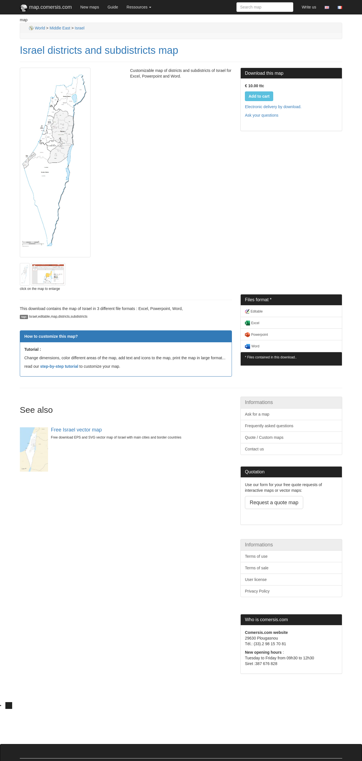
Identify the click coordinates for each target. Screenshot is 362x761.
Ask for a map (257, 414)
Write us (309, 7)
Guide (112, 7)
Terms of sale (256, 568)
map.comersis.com (46, 8)
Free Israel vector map (76, 430)
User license (256, 579)
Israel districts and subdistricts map (99, 50)
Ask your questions (261, 115)
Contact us (254, 449)
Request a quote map (274, 502)
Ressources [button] (139, 7)
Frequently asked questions (269, 426)
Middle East (59, 28)
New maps (89, 7)
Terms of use (256, 556)
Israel (79, 28)
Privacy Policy (257, 591)
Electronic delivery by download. (273, 106)
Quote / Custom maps (264, 437)
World (37, 28)
